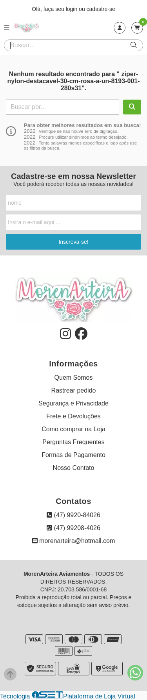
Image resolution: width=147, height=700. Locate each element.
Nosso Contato (73, 467)
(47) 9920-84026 (73, 515)
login (72, 9)
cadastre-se (101, 9)
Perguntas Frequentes (73, 442)
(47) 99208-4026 (73, 528)
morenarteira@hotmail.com (73, 541)
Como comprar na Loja (73, 429)
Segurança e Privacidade (73, 403)
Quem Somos (73, 377)
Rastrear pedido (73, 390)
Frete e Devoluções (73, 416)
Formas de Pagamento (73, 455)
